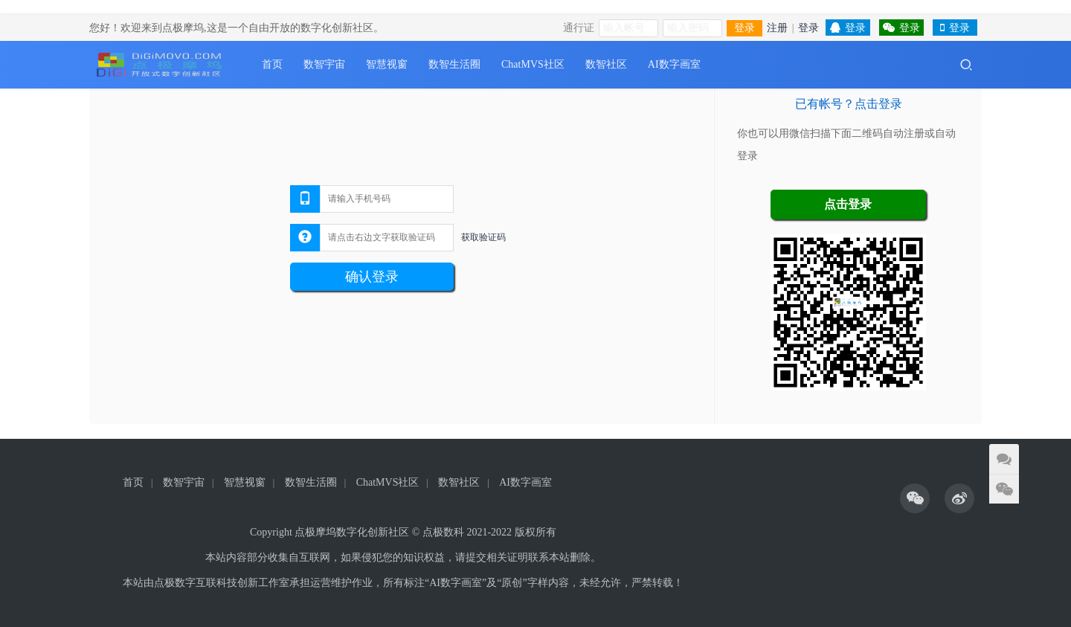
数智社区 (606, 64)
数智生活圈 (454, 64)
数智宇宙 (324, 64)
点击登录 (848, 204)
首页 (272, 64)
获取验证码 (483, 237)
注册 (777, 27)
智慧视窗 (387, 64)
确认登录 (372, 276)
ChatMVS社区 (533, 64)
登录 (744, 27)
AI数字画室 (674, 64)
